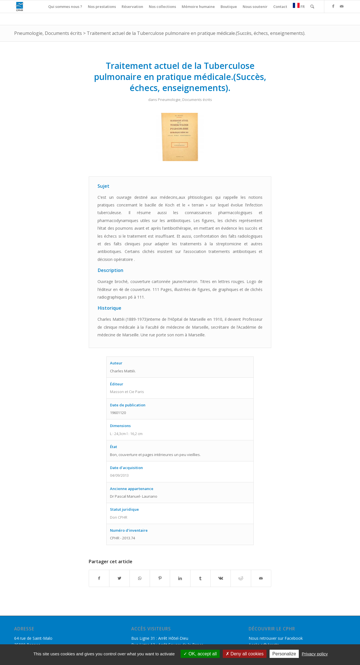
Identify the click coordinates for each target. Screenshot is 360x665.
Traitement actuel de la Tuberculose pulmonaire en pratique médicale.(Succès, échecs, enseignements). (196, 33)
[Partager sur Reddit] (241, 578)
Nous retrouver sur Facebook (276, 638)
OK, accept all (200, 653)
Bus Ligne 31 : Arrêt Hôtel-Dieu (159, 638)
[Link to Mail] (341, 6)
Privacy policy (315, 653)
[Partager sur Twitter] (119, 578)
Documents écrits (63, 33)
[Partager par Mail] (261, 578)
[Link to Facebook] (333, 6)
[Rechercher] (312, 6)
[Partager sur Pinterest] (160, 578)
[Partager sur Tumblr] (200, 578)
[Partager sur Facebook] (99, 578)
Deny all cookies (245, 653)
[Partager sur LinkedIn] (180, 578)
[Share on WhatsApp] (140, 578)
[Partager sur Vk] (220, 578)
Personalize (284, 653)
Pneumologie (28, 33)
